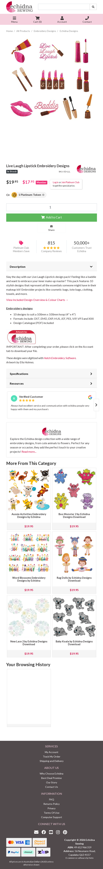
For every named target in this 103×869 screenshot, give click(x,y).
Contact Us (51, 786)
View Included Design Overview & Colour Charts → (37, 299)
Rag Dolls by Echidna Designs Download (74, 579)
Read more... (29, 451)
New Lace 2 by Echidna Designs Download (28, 643)
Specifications (19, 373)
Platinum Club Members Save (21, 249)
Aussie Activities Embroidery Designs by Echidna (29, 515)
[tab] (51, 266)
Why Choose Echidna (51, 773)
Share (51, 228)
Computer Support (51, 817)
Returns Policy (51, 803)
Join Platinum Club (70, 182)
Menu (14, 20)
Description (17, 266)
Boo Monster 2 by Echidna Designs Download (74, 515)
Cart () (37, 20)
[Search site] (93, 7)
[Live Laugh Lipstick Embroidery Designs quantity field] (51, 207)
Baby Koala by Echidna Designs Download (74, 643)
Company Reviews (51, 249)
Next (96, 405)
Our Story (51, 782)
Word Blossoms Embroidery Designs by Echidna (29, 579)
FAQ (51, 799)
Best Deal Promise (51, 777)
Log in (56, 182)
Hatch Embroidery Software (60, 358)
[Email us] (37, 832)
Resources (17, 383)
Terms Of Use (51, 812)
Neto (91, 858)
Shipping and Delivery (52, 760)
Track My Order (51, 756)
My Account (51, 752)
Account (62, 20)
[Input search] (64, 7)
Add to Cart (51, 217)
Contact (87, 20)
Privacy (51, 808)
